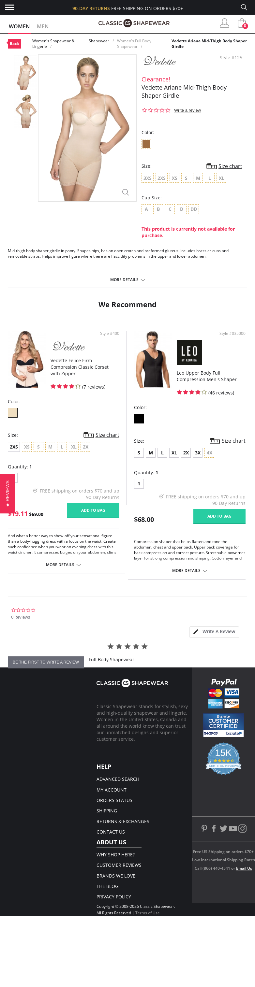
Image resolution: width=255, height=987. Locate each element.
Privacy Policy (114, 897)
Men (43, 26)
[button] (7, 493)
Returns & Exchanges (123, 821)
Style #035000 (232, 333)
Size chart (230, 166)
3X (198, 453)
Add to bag (93, 510)
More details (124, 279)
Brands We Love (116, 876)
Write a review (187, 110)
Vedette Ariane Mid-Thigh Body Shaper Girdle (209, 43)
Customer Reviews (119, 865)
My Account (112, 790)
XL (174, 453)
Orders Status (114, 800)
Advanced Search (118, 779)
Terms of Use (147, 913)
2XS (14, 447)
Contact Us (111, 832)
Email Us (244, 868)
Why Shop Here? (116, 854)
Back (14, 43)
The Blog (107, 886)
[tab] (214, 632)
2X (186, 453)
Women (19, 26)
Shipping (107, 811)
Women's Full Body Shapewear (134, 43)
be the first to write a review (46, 662)
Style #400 (109, 333)
